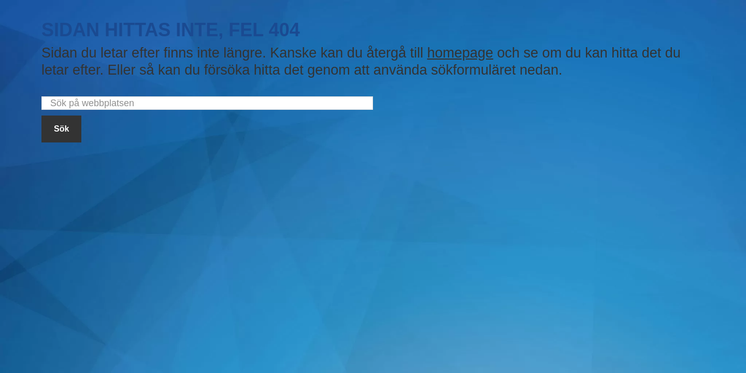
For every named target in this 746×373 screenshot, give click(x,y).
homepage (460, 53)
